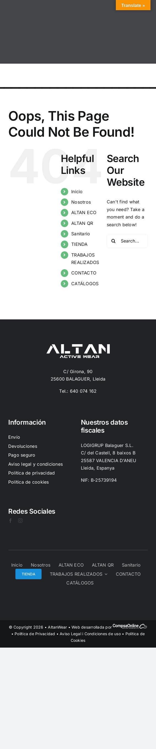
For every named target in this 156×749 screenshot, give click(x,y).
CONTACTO (83, 273)
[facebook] (10, 520)
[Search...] (127, 241)
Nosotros (81, 202)
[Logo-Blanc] (78, 346)
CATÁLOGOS (84, 283)
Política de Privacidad (35, 633)
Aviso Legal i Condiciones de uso (90, 633)
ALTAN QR (82, 223)
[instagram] (20, 520)
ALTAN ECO (83, 212)
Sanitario (80, 233)
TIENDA (79, 244)
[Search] (114, 241)
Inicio (77, 191)
